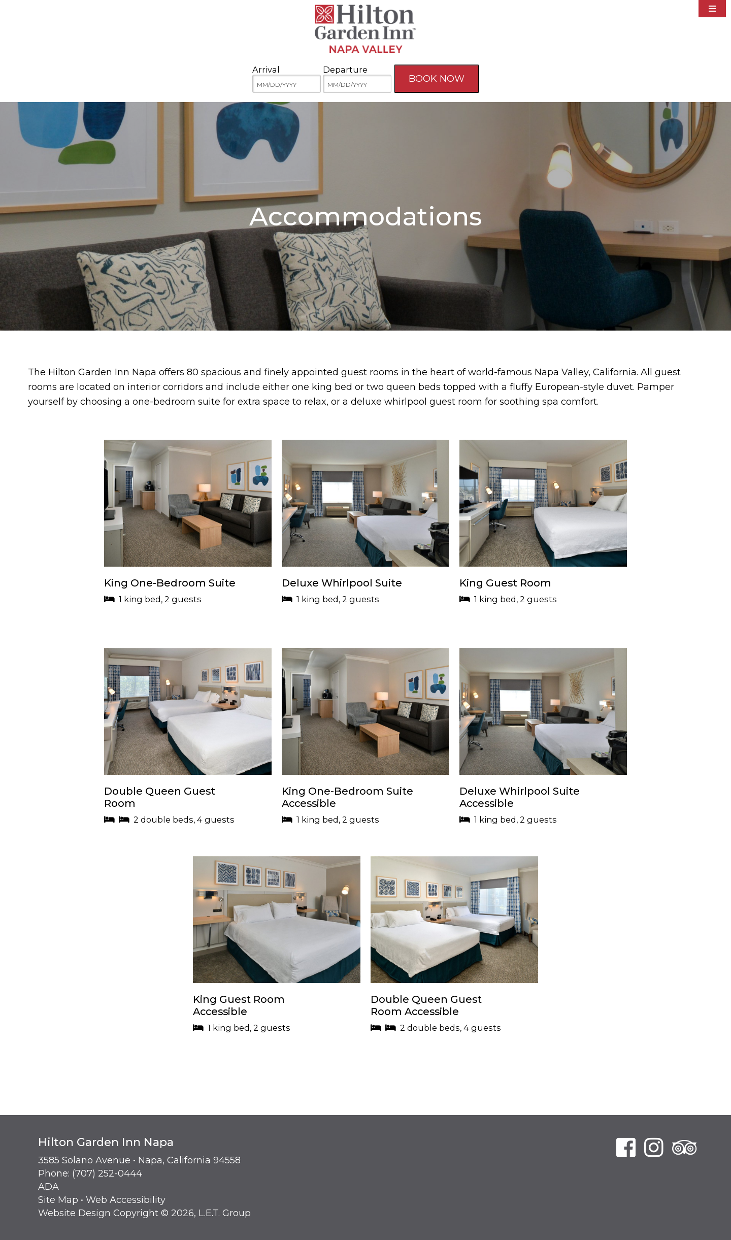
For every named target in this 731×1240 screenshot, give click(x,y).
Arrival (266, 69)
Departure (345, 69)
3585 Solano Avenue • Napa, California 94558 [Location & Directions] (139, 1160)
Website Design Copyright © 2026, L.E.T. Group (144, 1213)
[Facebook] (626, 1147)
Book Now (436, 78)
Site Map (58, 1199)
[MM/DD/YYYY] (286, 84)
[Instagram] (653, 1147)
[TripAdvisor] (684, 1147)
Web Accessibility (125, 1199)
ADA (48, 1186)
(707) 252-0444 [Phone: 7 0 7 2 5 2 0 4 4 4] (107, 1173)
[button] (188, 539)
